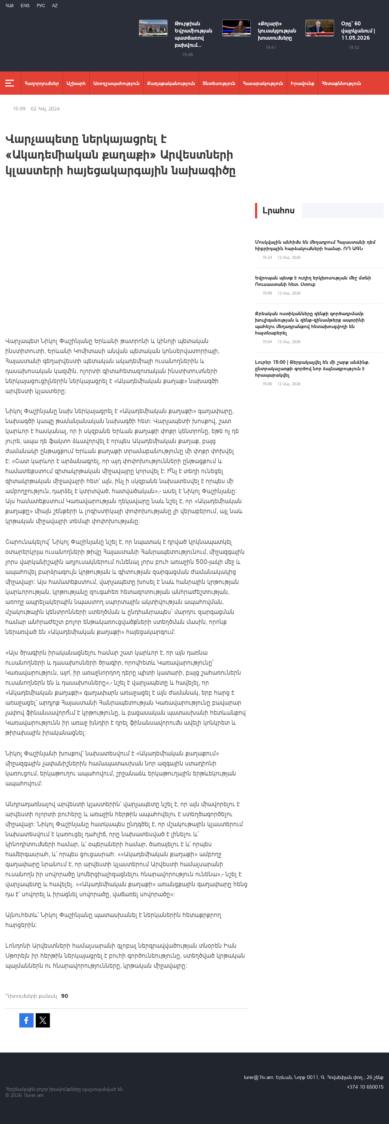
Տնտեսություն (219, 83)
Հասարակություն (263, 83)
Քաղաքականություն (171, 83)
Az (55, 5)
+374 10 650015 (365, 1087)
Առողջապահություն (116, 83)
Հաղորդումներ (42, 83)
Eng (25, 5)
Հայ (9, 5)
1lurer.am (33, 1095)
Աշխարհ (76, 83)
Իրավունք (302, 83)
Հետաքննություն (341, 83)
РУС (41, 5)
